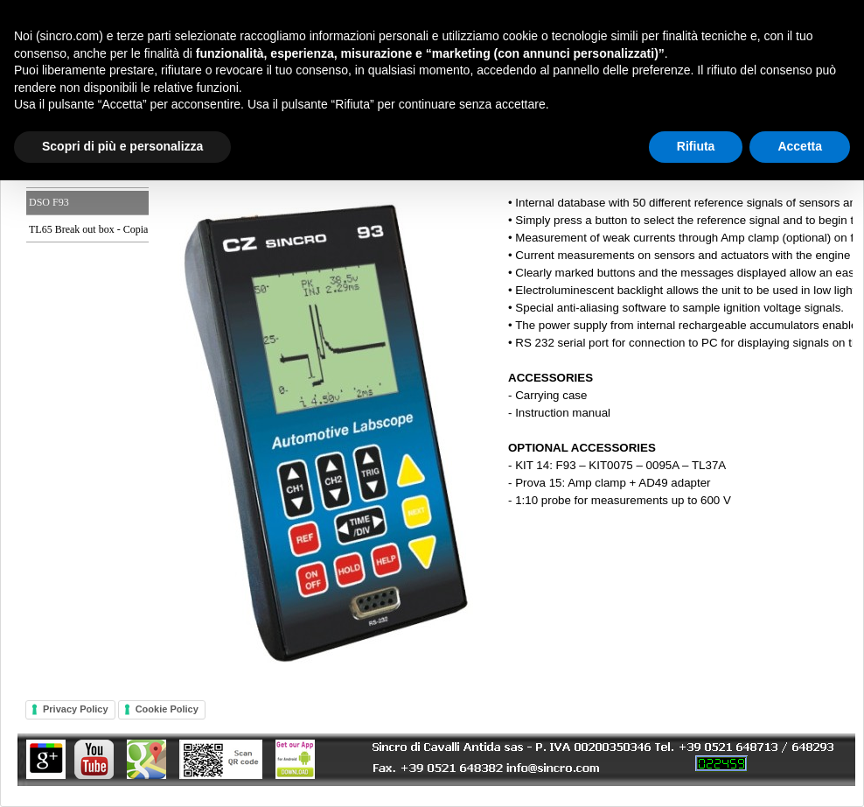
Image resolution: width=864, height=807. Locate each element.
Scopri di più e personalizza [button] (122, 146)
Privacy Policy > (432, 403)
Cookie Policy (167, 709)
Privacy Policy (75, 709)
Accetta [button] (799, 146)
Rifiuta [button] (696, 146)
